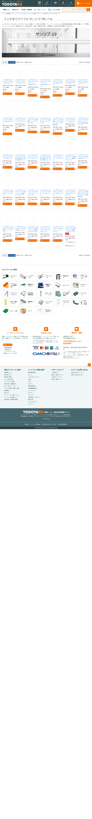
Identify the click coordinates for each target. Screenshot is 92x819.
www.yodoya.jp (46, 418)
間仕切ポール (15, 9)
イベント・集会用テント (11, 397)
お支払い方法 (46, 330)
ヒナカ (30, 374)
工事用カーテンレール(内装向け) (40, 13)
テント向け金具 (8, 379)
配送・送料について (57, 374)
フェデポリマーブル (26, 13)
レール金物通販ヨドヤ (8, 13)
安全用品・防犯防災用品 (11, 399)
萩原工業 (30, 399)
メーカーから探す (54, 9)
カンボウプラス (32, 402)
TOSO (29, 379)
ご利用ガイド (55, 372)
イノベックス (31, 390)
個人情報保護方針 (62, 424)
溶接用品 (6, 390)
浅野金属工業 (31, 386)
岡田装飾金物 (31, 372)
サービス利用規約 (35, 424)
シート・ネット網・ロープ (11, 395)
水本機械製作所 (32, 388)
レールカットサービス (15, 330)
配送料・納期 (77, 330)
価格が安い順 (19, 62)
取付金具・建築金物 (26, 9)
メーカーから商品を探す (36, 370)
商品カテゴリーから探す (12, 370)
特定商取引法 (49, 424)
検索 (88, 9)
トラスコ (30, 404)
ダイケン (30, 383)
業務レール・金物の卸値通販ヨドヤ (46, 412)
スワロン (30, 392)
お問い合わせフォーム (77, 372)
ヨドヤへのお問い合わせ (79, 370)
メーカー (17, 13)
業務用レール (6, 9)
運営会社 (27, 424)
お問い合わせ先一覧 (76, 374)
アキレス (30, 395)
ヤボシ (30, 381)
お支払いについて (57, 377)
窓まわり (6, 392)
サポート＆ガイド (58, 370)
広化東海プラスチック (34, 397)
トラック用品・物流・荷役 (11, 388)
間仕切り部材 (8, 377)
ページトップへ (89, 364)
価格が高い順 (28, 62)
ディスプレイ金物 (9, 381)
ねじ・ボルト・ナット (40, 9)
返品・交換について (57, 379)
